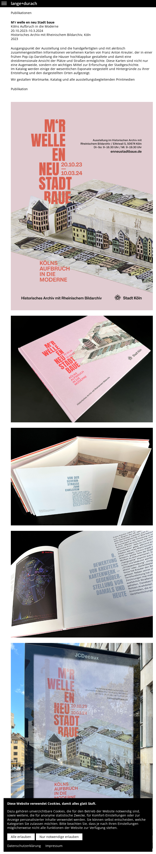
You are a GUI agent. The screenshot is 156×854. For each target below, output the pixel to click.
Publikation (19, 89)
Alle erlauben (21, 837)
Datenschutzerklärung (24, 846)
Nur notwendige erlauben (59, 837)
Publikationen (21, 13)
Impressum (54, 846)
